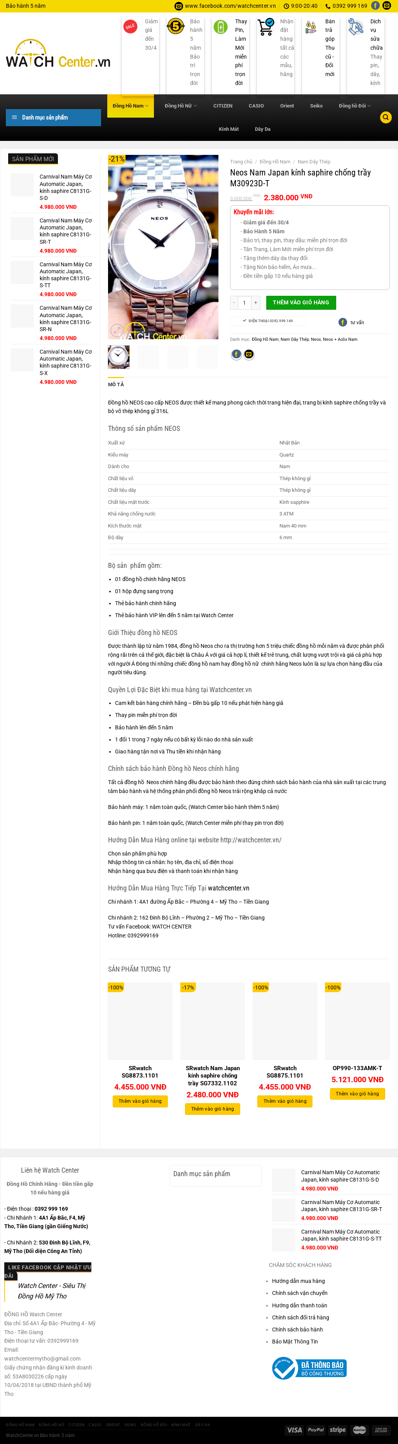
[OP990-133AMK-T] (357, 1020)
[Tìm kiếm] (386, 117)
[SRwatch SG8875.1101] (285, 1020)
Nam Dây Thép (314, 162)
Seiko (316, 106)
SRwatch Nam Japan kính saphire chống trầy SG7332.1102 (213, 1075)
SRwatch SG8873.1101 (140, 1071)
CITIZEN (222, 106)
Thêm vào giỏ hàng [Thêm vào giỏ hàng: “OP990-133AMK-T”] (357, 1092)
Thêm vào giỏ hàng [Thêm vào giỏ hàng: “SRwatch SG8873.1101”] (140, 1100)
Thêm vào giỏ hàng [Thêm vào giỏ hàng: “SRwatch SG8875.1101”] (285, 1100)
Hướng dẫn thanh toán (299, 1304)
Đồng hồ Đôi (355, 105)
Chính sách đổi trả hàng (300, 1317)
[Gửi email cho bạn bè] (249, 355)
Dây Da (263, 129)
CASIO (256, 106)
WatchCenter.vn (22, 1434)
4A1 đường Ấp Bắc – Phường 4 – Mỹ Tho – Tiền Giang (204, 901)
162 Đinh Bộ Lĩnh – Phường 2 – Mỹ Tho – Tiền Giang (202, 917)
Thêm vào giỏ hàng (301, 302)
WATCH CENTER (172, 926)
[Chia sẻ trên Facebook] (236, 355)
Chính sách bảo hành (297, 1329)
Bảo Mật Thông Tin (295, 1341)
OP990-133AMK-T (357, 1067)
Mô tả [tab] (115, 384)
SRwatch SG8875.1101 (285, 1071)
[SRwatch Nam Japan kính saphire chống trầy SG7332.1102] (212, 1020)
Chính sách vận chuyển (300, 1292)
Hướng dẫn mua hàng (298, 1280)
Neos (316, 339)
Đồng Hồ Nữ (181, 105)
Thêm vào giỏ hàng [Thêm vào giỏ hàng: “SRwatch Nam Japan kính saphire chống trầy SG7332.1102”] (212, 1108)
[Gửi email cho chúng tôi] (386, 6)
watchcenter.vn (228, 887)
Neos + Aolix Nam (340, 339)
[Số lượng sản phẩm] (245, 303)
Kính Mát (229, 129)
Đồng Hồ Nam (130, 105)
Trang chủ (241, 162)
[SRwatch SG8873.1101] (140, 1020)
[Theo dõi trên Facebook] (375, 6)
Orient (287, 106)
